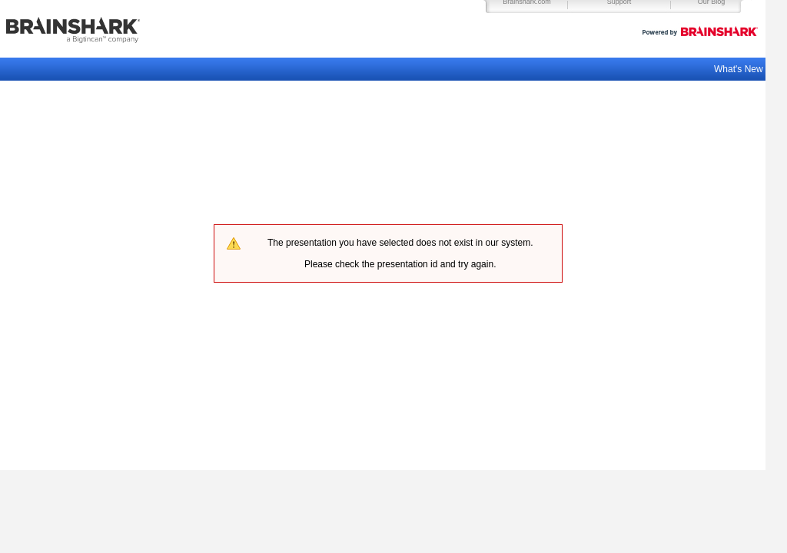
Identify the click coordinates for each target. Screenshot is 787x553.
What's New (739, 69)
